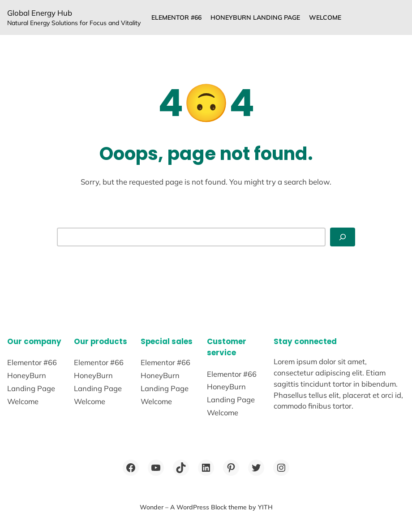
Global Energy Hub (39, 12)
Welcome (325, 17)
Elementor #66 (176, 17)
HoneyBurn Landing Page (255, 17)
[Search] (342, 237)
